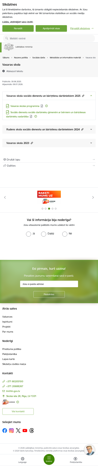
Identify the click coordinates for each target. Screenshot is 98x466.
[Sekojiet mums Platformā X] (18, 430)
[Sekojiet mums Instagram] (11, 430)
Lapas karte (8, 359)
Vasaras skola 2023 (19, 143)
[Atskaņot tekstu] (14, 71)
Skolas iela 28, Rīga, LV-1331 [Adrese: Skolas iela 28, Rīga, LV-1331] (21, 396)
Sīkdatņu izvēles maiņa (14, 364)
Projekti (6, 326)
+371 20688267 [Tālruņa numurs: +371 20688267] (14, 386)
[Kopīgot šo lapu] (49, 166)
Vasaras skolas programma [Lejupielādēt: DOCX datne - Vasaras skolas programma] (25, 106)
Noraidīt (18, 28)
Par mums (7, 331)
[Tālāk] (93, 197)
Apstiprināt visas (51, 28)
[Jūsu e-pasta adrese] (49, 284)
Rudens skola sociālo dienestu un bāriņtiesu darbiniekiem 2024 (44, 129)
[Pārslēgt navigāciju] (49, 459)
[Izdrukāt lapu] (49, 160)
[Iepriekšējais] (5, 197)
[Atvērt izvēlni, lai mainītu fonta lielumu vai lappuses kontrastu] (75, 460)
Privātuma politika (11, 349)
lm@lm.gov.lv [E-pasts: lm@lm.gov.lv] (13, 391)
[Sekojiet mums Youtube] (25, 430)
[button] (82, 95)
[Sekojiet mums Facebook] (4, 430)
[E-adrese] (8, 402)
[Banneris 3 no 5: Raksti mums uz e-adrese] (49, 197)
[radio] (30, 233)
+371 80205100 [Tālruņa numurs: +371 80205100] (14, 381)
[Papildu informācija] (46, 106)
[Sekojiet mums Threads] (31, 430)
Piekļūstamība (9, 354)
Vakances (7, 316)
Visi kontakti (18, 411)
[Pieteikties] (49, 294)
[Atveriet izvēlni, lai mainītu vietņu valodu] (22, 460)
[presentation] (26, 248)
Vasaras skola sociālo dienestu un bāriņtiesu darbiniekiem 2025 (45, 95)
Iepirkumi (7, 321)
